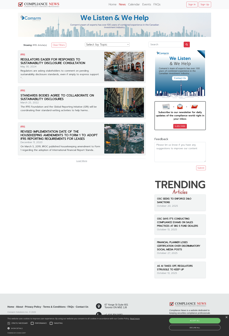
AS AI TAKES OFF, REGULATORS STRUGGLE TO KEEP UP (175, 267)
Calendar (134, 4)
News (122, 4)
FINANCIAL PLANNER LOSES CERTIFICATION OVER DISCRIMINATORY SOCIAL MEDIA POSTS (178, 246)
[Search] (166, 44)
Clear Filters (59, 45)
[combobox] (107, 44)
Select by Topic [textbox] (96, 45)
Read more (135, 318)
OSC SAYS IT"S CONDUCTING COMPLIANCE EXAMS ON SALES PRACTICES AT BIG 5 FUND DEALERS (177, 222)
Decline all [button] (195, 327)
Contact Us (82, 307)
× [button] (226, 317)
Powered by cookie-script (16, 333)
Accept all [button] (195, 320)
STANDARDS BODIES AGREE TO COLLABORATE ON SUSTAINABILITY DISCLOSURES (57, 97)
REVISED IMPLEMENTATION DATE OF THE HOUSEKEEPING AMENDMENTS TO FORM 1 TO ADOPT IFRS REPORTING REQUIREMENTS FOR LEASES (59, 135)
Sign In (192, 4)
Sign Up (205, 4)
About (19, 307)
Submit (201, 167)
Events (146, 4)
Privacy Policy (33, 307)
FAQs (156, 4)
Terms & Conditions (54, 307)
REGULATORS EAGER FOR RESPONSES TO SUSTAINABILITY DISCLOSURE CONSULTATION (53, 61)
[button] (73, 328)
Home (113, 4)
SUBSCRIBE (180, 126)
